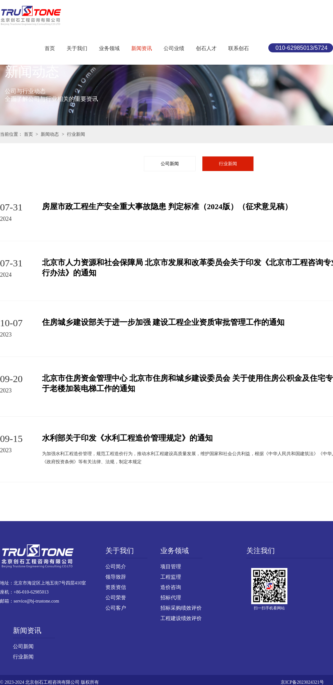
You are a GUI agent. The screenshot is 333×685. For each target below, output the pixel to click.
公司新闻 (170, 163)
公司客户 (115, 608)
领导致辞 (115, 577)
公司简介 (115, 566)
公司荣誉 (115, 597)
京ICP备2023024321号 (302, 682)
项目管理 (170, 566)
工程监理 (170, 577)
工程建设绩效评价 (181, 618)
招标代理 (170, 597)
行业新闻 (228, 163)
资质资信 (115, 587)
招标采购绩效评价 (181, 608)
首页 (28, 134)
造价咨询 (170, 587)
